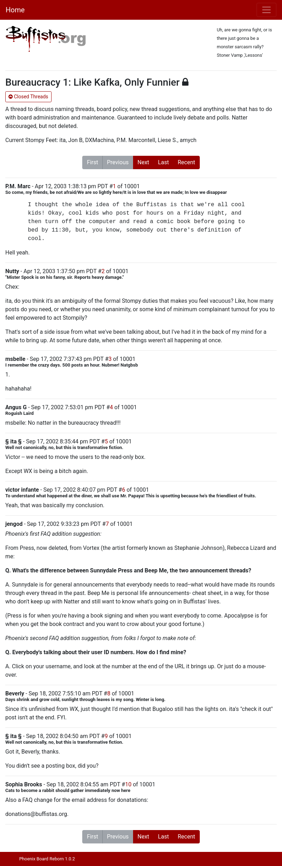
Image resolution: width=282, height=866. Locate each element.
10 (128, 784)
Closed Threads (28, 96)
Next (143, 162)
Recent (186, 162)
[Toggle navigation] (266, 10)
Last (163, 162)
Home (15, 10)
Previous (118, 162)
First (92, 162)
